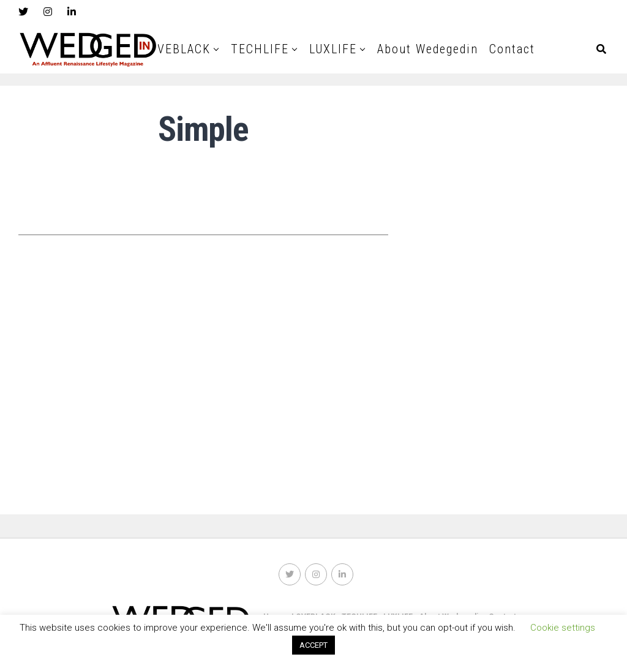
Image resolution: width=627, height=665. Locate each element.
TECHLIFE (260, 49)
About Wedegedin (427, 49)
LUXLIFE (333, 49)
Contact (512, 49)
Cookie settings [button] (562, 627)
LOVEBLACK (177, 49)
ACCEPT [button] (313, 645)
